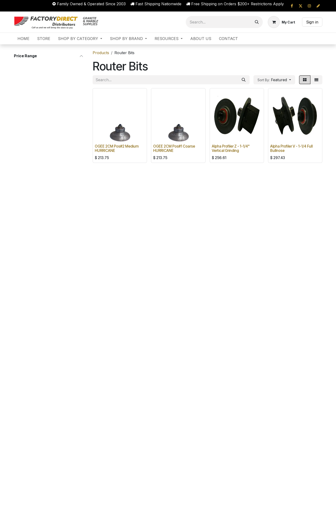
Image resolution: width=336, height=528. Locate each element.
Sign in (312, 22)
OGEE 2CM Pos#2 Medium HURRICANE (117, 148)
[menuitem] (23, 38)
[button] (274, 79)
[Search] (257, 22)
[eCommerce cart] (281, 22)
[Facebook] (292, 6)
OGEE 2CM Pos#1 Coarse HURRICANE (174, 148)
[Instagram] (309, 6)
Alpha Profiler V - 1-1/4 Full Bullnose (291, 148)
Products (101, 52)
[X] (300, 6)
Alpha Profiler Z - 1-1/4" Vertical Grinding (231, 148)
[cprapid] (318, 6)
